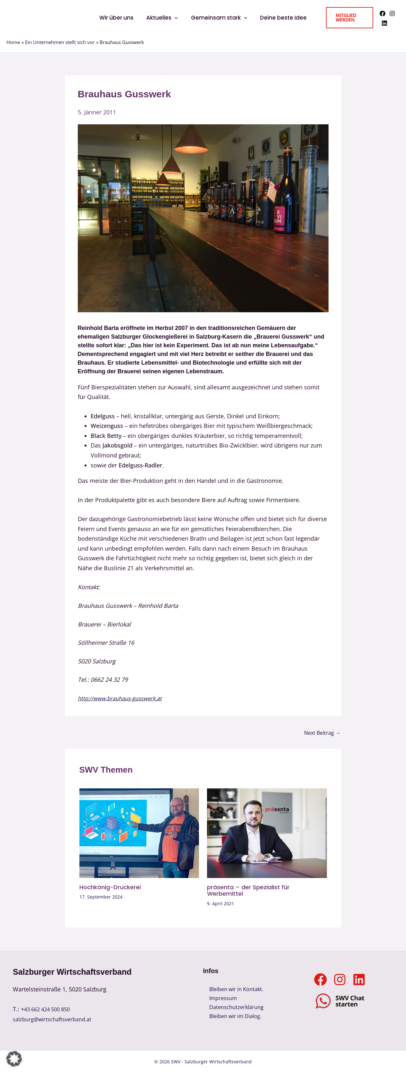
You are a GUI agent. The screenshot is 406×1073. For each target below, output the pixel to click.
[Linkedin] (383, 23)
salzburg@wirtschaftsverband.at (56, 1019)
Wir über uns (119, 18)
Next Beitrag (320, 732)
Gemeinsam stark (218, 18)
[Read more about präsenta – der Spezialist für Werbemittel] (267, 832)
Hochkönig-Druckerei (113, 886)
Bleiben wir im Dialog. (233, 1019)
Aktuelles (163, 18)
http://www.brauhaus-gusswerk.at (124, 698)
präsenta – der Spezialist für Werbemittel (252, 890)
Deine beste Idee (280, 18)
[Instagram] (391, 13)
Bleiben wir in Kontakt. (233, 989)
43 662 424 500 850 (50, 1009)
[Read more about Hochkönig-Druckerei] (139, 832)
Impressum (218, 999)
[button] (175, 18)
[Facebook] (381, 13)
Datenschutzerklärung (232, 1009)
